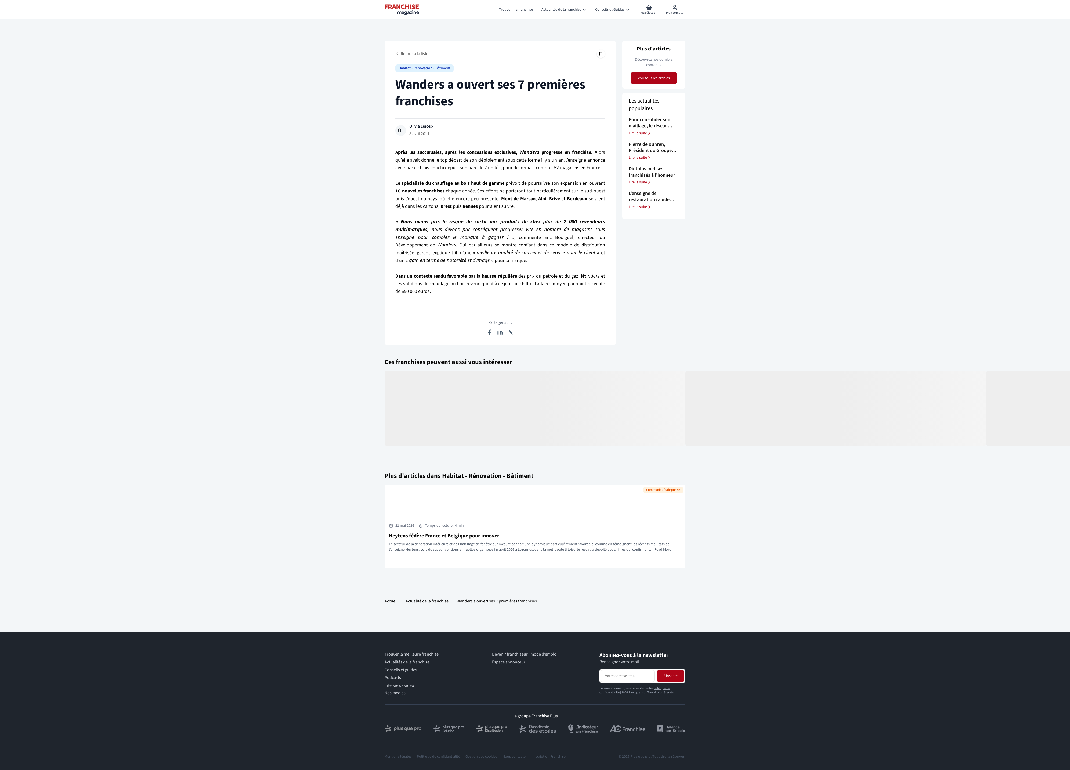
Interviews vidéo (399, 685)
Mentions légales (398, 756)
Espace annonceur (508, 662)
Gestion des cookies (481, 756)
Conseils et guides (401, 670)
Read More (662, 549)
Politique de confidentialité (438, 756)
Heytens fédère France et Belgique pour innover (444, 536)
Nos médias (395, 693)
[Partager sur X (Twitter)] (511, 332)
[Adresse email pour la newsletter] (628, 676)
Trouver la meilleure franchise (412, 654)
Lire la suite (640, 133)
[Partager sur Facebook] (489, 332)
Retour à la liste (411, 54)
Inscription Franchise (549, 756)
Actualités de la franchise (407, 662)
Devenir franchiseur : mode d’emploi (525, 654)
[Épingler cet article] (601, 53)
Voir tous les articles (654, 78)
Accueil (391, 601)
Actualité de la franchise (427, 601)
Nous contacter (515, 756)
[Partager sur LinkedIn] (500, 332)
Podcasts (393, 678)
